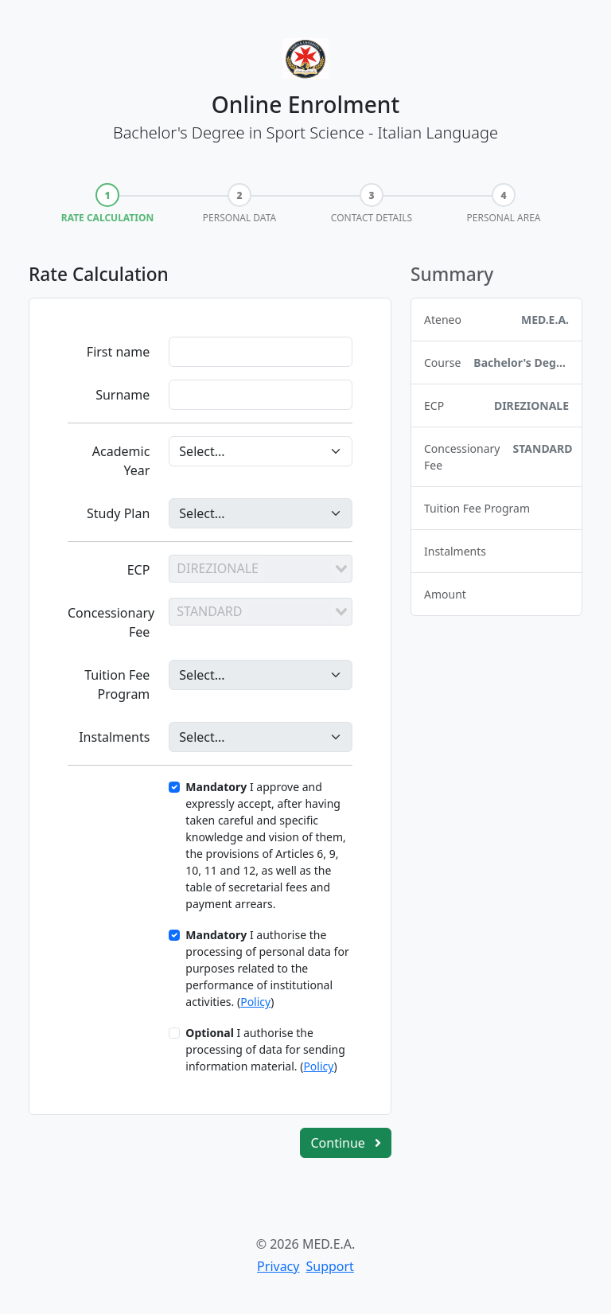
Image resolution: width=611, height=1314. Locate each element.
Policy (255, 1001)
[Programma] (260, 675)
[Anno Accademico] (260, 451)
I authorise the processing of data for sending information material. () (265, 1049)
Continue (345, 1143)
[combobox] (260, 568)
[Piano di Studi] (260, 513)
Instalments (114, 737)
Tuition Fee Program (117, 684)
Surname (122, 395)
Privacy (278, 1266)
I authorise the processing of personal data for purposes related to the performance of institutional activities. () (266, 968)
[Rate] (260, 737)
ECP (138, 570)
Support (329, 1266)
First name (118, 352)
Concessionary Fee (111, 622)
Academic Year (121, 461)
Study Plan (118, 513)
